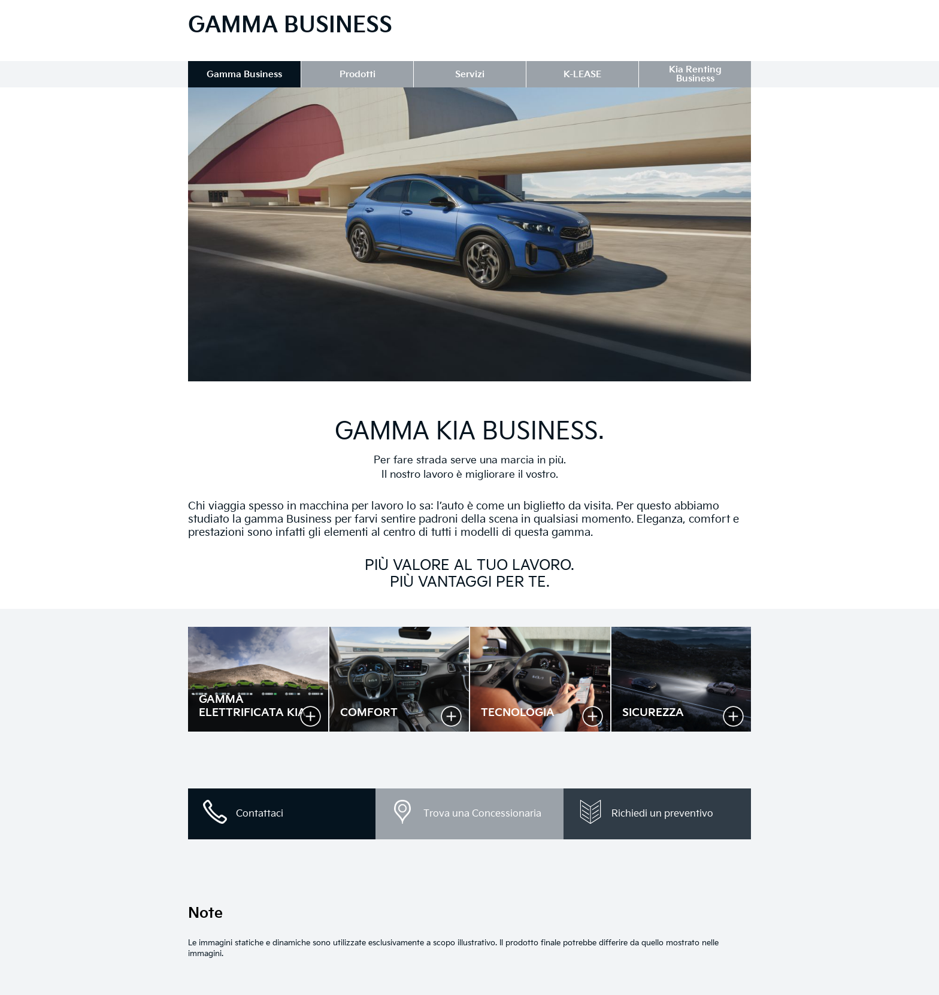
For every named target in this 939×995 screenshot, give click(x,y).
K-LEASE (582, 74)
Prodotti (357, 74)
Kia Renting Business (695, 74)
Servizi (469, 74)
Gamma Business (244, 74)
